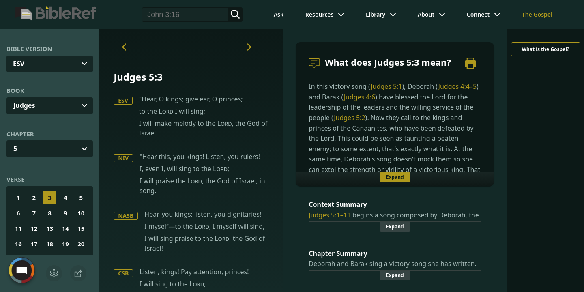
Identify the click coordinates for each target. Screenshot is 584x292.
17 (33, 244)
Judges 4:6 (359, 96)
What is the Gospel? (545, 49)
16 (18, 244)
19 (65, 244)
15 (80, 228)
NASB (125, 215)
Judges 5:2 (349, 117)
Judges (24, 105)
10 (80, 213)
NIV (123, 158)
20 (80, 244)
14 (65, 228)
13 (49, 228)
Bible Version (29, 49)
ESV (123, 100)
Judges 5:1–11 (330, 214)
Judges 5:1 (386, 86)
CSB (123, 273)
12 (33, 228)
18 (49, 244)
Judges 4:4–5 (457, 86)
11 (18, 228)
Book (15, 90)
